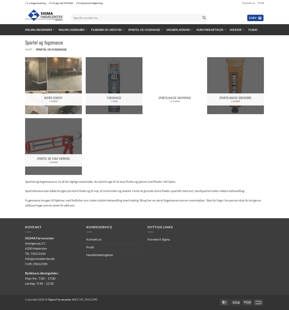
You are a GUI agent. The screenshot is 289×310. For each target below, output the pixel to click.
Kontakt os (248, 3)
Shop (28, 49)
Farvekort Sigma (159, 239)
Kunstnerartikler (211, 30)
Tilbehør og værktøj (108, 30)
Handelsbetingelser (99, 255)
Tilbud (253, 29)
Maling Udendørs (73, 30)
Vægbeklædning (179, 30)
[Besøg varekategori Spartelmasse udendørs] (235, 85)
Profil (261, 3)
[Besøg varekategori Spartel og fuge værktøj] (53, 146)
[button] (255, 18)
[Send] (204, 17)
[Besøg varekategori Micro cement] (53, 85)
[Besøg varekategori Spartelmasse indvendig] (175, 85)
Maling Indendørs (40, 30)
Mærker (237, 30)
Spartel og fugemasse (145, 30)
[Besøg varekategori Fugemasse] (114, 85)
